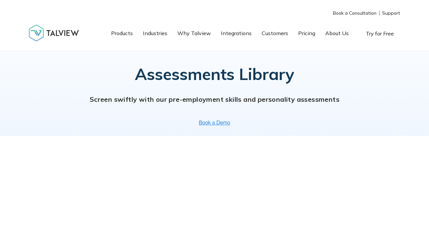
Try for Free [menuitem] (380, 33)
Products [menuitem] (122, 33)
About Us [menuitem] (337, 33)
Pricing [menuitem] (306, 33)
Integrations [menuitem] (236, 33)
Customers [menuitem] (275, 33)
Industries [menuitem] (155, 33)
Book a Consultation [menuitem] (354, 13)
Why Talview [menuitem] (194, 33)
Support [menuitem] (391, 13)
